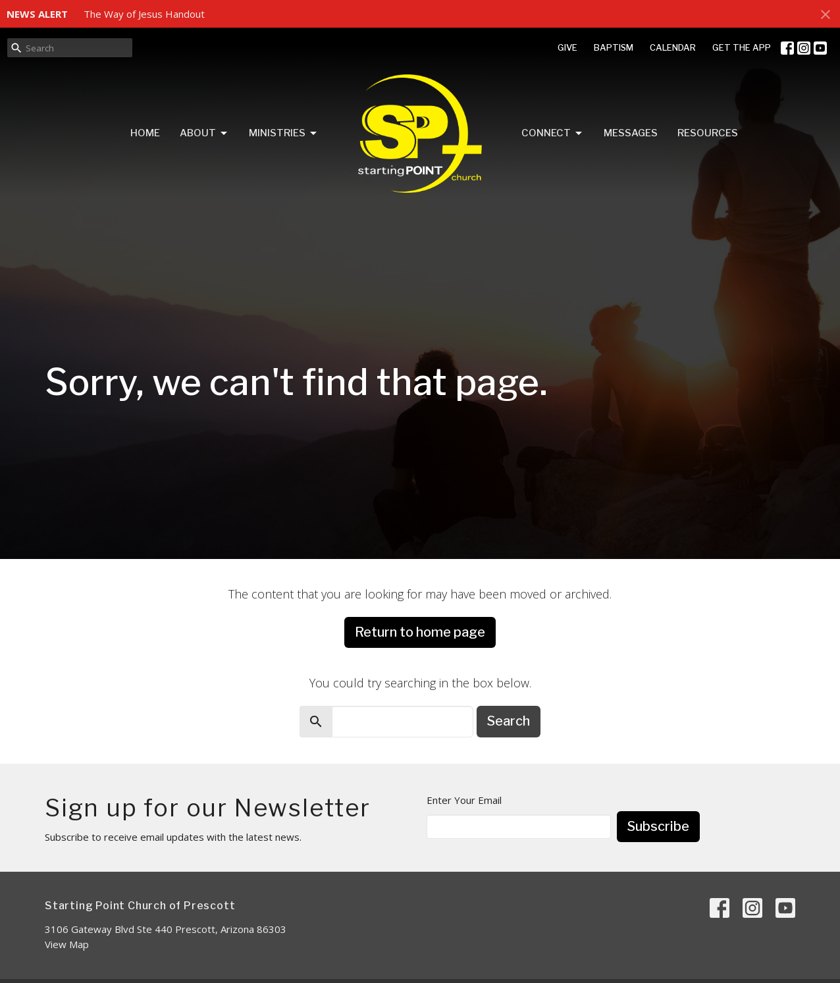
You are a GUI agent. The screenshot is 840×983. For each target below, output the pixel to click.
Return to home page (420, 632)
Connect (552, 133)
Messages (631, 133)
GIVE (567, 47)
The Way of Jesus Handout (144, 13)
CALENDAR (673, 47)
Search (508, 721)
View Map (67, 944)
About (204, 133)
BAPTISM (613, 47)
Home (145, 133)
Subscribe (658, 826)
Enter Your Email (464, 800)
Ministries (284, 133)
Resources (707, 133)
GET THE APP (741, 47)
